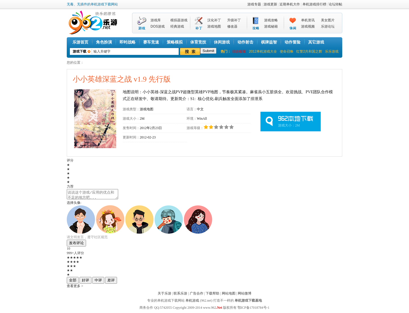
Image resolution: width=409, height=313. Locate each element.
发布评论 (76, 244)
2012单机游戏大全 (263, 51)
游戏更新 (270, 4)
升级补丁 (234, 20)
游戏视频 (308, 26)
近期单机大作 (289, 4)
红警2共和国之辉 (309, 51)
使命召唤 (286, 51)
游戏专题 (254, 4)
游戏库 (156, 20)
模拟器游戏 (178, 20)
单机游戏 (192, 302)
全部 (72, 282)
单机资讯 (308, 20)
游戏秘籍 (271, 26)
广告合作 (196, 295)
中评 (98, 282)
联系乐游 (180, 295)
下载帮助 (212, 295)
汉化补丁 (214, 20)
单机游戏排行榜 (314, 4)
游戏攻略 (271, 20)
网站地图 (228, 295)
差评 (111, 282)
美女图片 (328, 20)
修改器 (232, 26)
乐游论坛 (328, 26)
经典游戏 (177, 26)
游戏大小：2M (289, 125)
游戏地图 (214, 26)
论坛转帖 (335, 4)
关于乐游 (164, 295)
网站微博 (244, 295)
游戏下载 (79, 51)
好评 (85, 282)
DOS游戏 (158, 26)
